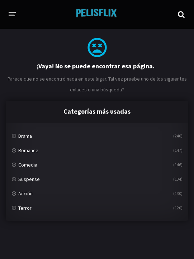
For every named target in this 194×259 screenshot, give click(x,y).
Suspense (29, 179)
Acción (25, 193)
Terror (25, 208)
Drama (25, 136)
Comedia (27, 165)
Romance (28, 150)
